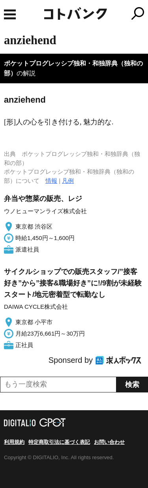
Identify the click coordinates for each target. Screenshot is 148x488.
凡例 (68, 180)
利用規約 (14, 442)
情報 (51, 180)
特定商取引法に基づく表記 (59, 442)
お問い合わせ (109, 442)
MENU (10, 14)
